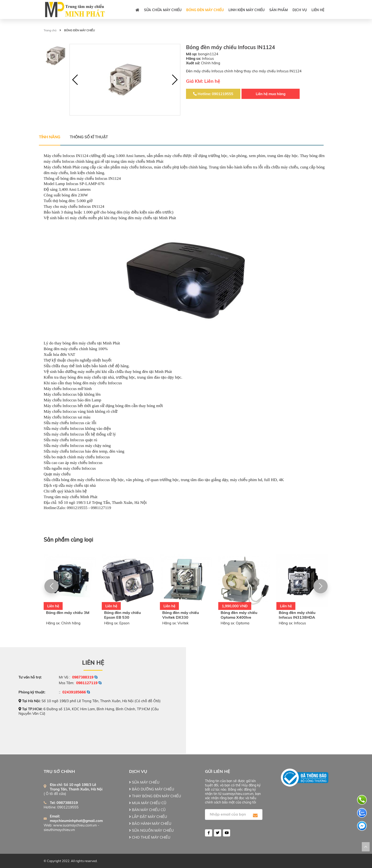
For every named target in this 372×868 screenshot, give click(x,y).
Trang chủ (50, 30)
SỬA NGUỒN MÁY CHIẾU (151, 830)
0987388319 (82, 677)
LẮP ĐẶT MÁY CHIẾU (148, 816)
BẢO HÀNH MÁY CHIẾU (150, 823)
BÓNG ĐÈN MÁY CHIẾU (205, 10)
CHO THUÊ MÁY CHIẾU (149, 837)
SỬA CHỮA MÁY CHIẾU (162, 10)
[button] (174, 79)
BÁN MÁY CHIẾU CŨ (147, 810)
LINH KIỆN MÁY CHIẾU (246, 10)
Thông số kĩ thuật (89, 137)
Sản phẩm (278, 10)
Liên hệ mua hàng (270, 94)
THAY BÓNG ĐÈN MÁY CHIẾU (155, 796)
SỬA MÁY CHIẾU (144, 782)
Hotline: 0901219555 (213, 94)
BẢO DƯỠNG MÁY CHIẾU (151, 789)
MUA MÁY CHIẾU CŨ (147, 803)
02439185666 (74, 692)
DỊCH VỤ (300, 10)
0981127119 (87, 683)
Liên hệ (318, 10)
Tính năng (49, 137)
